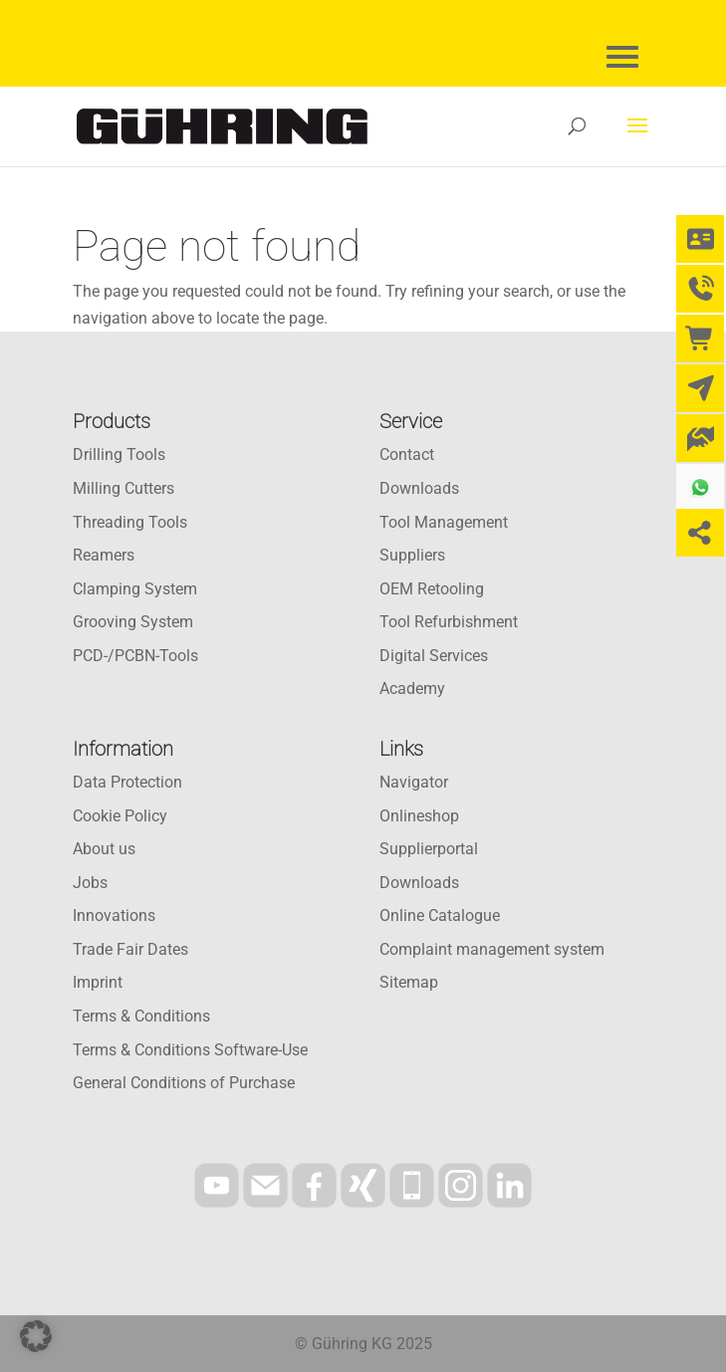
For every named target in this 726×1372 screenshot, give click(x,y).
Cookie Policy (120, 815)
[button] (36, 1336)
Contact (406, 454)
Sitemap (408, 982)
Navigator (413, 782)
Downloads (419, 488)
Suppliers (412, 555)
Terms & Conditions (141, 1016)
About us (104, 848)
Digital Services (433, 655)
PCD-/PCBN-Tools (135, 655)
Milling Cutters (123, 488)
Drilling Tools (119, 454)
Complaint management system (492, 949)
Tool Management (443, 522)
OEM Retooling (431, 588)
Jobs (90, 882)
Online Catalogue (439, 915)
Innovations (114, 915)
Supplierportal (428, 848)
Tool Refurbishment (448, 621)
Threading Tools (130, 522)
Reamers (103, 555)
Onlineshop (419, 815)
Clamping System (135, 588)
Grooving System (133, 621)
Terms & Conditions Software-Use (190, 1049)
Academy (412, 688)
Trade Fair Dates (130, 949)
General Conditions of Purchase (184, 1082)
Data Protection (127, 782)
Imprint (97, 982)
